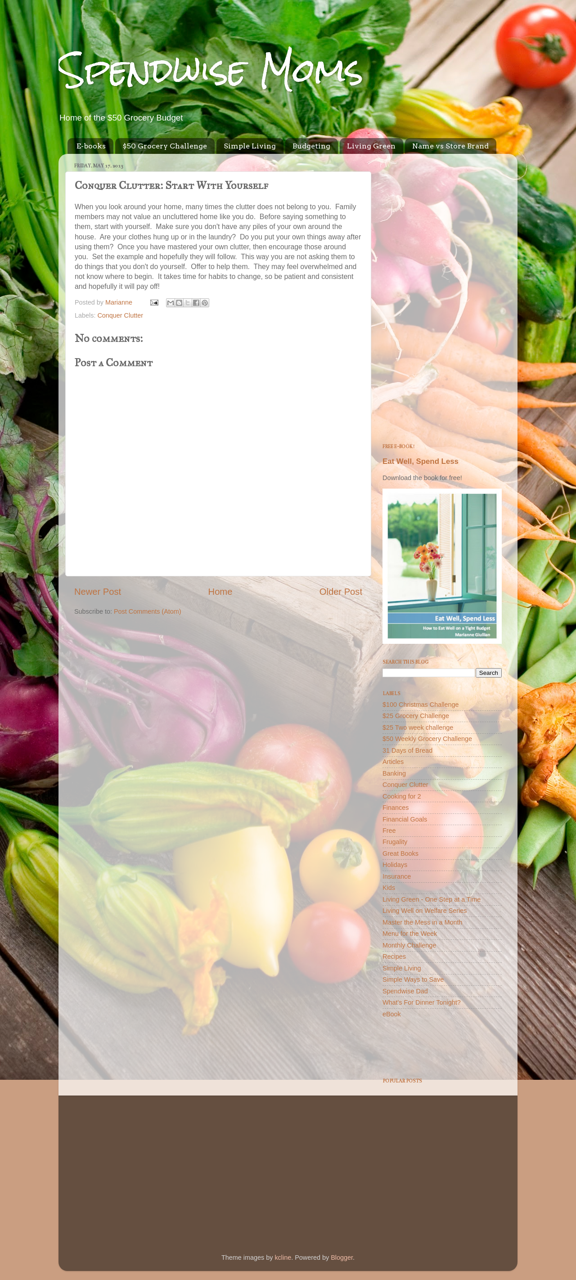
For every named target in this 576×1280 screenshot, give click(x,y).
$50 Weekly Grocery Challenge (427, 738)
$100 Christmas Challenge (420, 704)
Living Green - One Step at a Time (431, 899)
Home (220, 592)
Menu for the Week (409, 933)
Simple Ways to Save (413, 979)
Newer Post (97, 592)
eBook (391, 1014)
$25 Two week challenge (417, 727)
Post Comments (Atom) (147, 611)
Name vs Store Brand (450, 146)
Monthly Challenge (409, 945)
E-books (91, 146)
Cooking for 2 (401, 796)
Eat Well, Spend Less (420, 461)
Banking (394, 773)
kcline (282, 1257)
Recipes (394, 956)
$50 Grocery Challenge (164, 146)
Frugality (394, 841)
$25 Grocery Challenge (415, 715)
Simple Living (250, 146)
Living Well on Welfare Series (424, 910)
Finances (395, 807)
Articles (393, 761)
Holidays (394, 864)
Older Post (341, 592)
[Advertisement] (442, 296)
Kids (388, 887)
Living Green (371, 146)
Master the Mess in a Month (422, 922)
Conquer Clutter (120, 315)
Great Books (400, 853)
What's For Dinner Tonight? (421, 1002)
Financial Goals (404, 819)
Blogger (342, 1257)
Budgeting (311, 146)
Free (389, 830)
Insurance (396, 876)
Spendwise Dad (405, 991)
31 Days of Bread (407, 750)
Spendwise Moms (211, 70)
